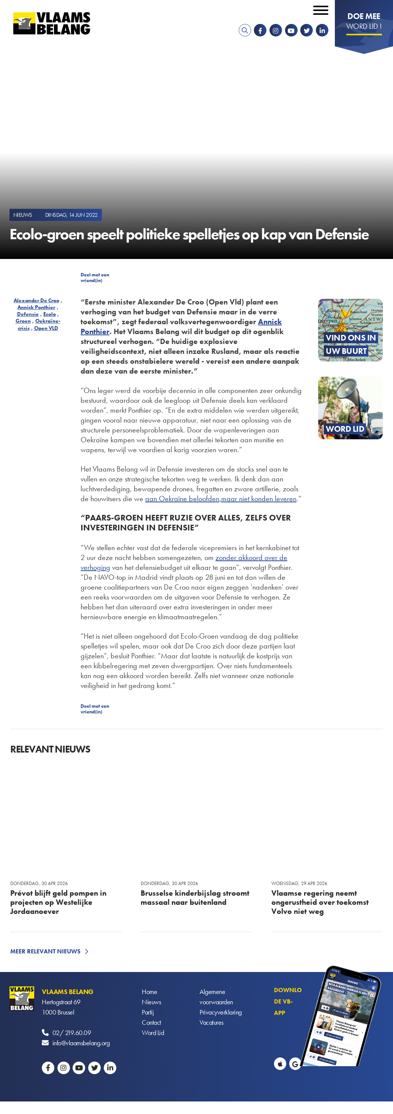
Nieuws (151, 1001)
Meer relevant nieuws (45, 951)
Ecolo (49, 314)
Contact (151, 1022)
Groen (23, 320)
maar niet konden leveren (258, 498)
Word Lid (153, 1032)
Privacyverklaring (221, 1012)
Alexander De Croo (36, 300)
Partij (148, 1012)
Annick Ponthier (36, 307)
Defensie (28, 314)
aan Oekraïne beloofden (182, 498)
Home (149, 991)
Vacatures (211, 1022)
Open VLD (46, 328)
